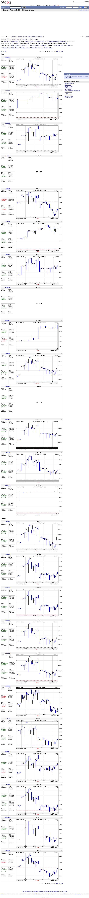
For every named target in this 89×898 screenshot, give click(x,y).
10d (12, 45)
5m (19, 45)
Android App (56, 891)
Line (59, 45)
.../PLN (66, 93)
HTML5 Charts (68, 77)
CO (62, 891)
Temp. (66, 891)
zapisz (80, 7)
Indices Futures (68, 86)
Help (23, 891)
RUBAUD (7, 57)
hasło (64, 7)
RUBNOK (7, 751)
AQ (1, 51)
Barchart (35, 893)
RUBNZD (8, 353)
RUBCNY (8, 90)
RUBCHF (8, 521)
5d (9, 45)
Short (5, 41)
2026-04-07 (41, 36)
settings (49, 891)
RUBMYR (7, 320)
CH (64, 891)
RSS (31, 891)
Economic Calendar (82, 76)
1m (15, 45)
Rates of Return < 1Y (30, 41)
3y (26, 45)
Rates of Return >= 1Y (42, 41)
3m (17, 45)
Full (28, 43)
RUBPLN (8, 784)
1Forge (64, 893)
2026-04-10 (21, 36)
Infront (2, 893)
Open (32, 47)
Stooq (53, 891)
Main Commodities (69, 83)
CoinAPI (49, 893)
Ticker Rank (62, 41)
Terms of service (41, 891)
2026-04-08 (34, 36)
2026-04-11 (14, 36)
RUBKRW (7, 287)
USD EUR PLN (68, 97)
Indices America (69, 96)
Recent (86, 10)
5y (28, 45)
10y (31, 45)
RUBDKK (7, 587)
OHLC (8, 41)
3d (7, 45)
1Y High (46, 47)
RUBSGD (7, 419)
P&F (62, 45)
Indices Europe (68, 94)
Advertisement (35, 891)
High (36, 47)
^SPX (55, 5)
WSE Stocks (68, 89)
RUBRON (7, 817)
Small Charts (14, 41)
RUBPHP (8, 386)
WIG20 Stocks (68, 87)
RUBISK (8, 718)
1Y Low (50, 47)
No (17, 43)
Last (42, 47)
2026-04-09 (28, 36)
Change (17, 47)
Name (9, 47)
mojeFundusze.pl (78, 893)
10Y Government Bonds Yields (72, 90)
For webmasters (27, 891)
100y (42, 45)
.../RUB (87, 36)
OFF (5, 51)
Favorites (80, 10)
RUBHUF (8, 686)
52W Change (23, 47)
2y (24, 45)
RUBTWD (7, 485)
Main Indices (68, 85)
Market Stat (67, 76)
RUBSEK (8, 850)
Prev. (29, 47)
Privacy (46, 891)
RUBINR (8, 221)
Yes (49, 43)
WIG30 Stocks (68, 92)
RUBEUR (8, 620)
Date (13, 47)
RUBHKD (7, 123)
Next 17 (58, 51)
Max (45, 45)
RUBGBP (7, 653)
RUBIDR (8, 156)
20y (33, 45)
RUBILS (8, 188)
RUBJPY (8, 254)
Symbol (5, 47)
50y (39, 45)
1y (22, 45)
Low (39, 47)
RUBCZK (8, 554)
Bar (56, 45)
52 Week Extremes (53, 41)
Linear (68, 45)
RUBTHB (8, 452)
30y (36, 45)
